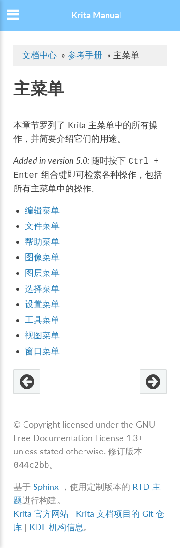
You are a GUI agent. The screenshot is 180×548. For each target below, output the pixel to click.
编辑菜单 (42, 210)
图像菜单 (42, 257)
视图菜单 (42, 335)
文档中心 (39, 55)
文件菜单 (42, 226)
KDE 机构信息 (56, 527)
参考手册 (85, 55)
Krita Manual (96, 15)
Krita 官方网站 (41, 514)
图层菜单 (42, 273)
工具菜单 (42, 320)
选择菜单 (42, 289)
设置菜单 (42, 304)
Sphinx (46, 487)
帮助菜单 (42, 242)
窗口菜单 (42, 351)
